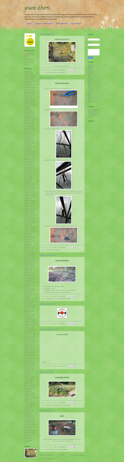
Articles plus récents (46, 455)
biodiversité (55, 405)
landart (89, 83)
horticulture (48, 250)
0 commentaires (62, 70)
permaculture (63, 298)
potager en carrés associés (44, 23)
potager (63, 72)
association (90, 69)
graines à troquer (92, 111)
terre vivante (91, 116)
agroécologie (49, 298)
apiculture (90, 67)
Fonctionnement (61, 23)
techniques (57, 250)
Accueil (29, 23)
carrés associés (49, 72)
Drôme (55, 72)
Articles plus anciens (77, 455)
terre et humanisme (92, 114)
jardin (54, 449)
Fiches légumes (76, 23)
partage (89, 88)
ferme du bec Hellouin (93, 109)
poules (89, 95)
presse (89, 97)
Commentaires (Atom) (51, 458)
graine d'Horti (29, 53)
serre (53, 250)
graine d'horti (37, 8)
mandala (59, 72)
